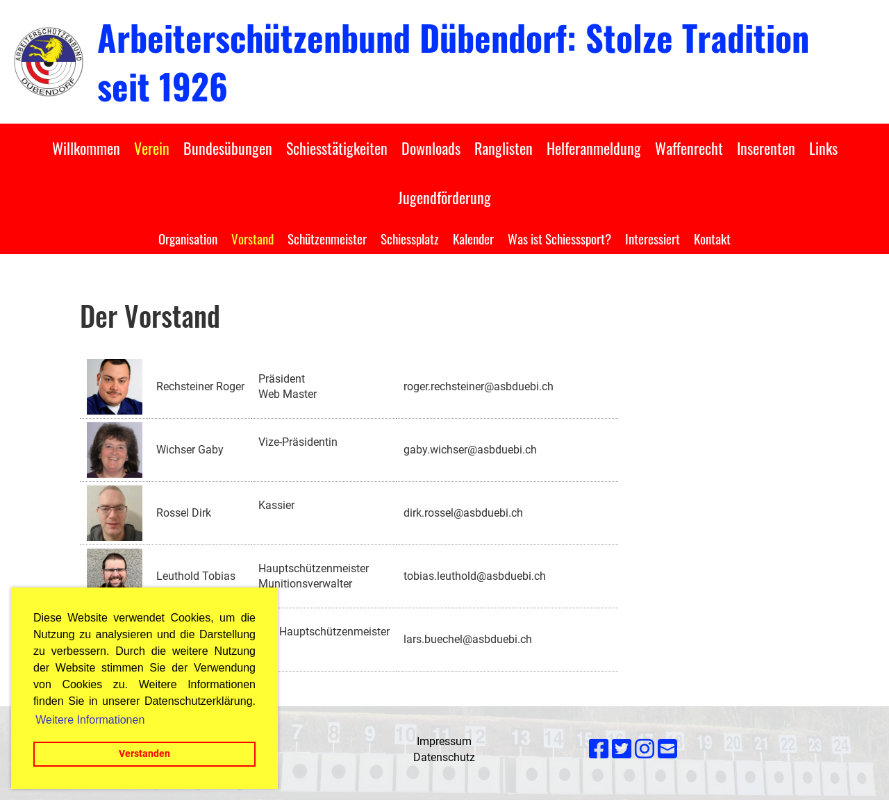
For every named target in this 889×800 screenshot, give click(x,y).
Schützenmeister (327, 238)
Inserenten (766, 148)
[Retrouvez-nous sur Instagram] (644, 749)
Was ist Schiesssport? (559, 238)
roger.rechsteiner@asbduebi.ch (479, 386)
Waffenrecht (689, 148)
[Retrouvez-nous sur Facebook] (598, 749)
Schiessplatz (410, 238)
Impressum (444, 741)
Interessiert (652, 238)
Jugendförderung (444, 197)
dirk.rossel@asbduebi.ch (463, 512)
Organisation (187, 238)
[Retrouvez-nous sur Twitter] (621, 749)
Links (823, 148)
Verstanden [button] (144, 754)
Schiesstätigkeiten (337, 148)
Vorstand (252, 238)
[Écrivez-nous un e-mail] (667, 749)
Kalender (473, 238)
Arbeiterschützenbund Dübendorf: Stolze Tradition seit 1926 (453, 61)
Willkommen (86, 148)
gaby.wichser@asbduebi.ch (470, 449)
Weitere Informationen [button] (89, 720)
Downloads (430, 148)
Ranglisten (503, 148)
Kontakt (712, 238)
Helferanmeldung (594, 148)
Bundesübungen (227, 148)
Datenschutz (444, 757)
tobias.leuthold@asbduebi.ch (475, 576)
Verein (151, 148)
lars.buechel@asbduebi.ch (468, 639)
